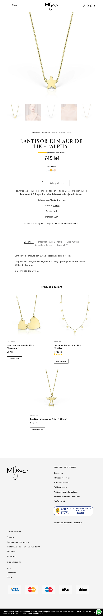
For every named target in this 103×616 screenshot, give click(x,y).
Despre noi (58, 473)
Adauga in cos (57, 183)
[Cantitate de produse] (37, 183)
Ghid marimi (73, 241)
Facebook (11, 551)
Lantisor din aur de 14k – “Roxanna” (21, 347)
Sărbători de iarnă (70, 223)
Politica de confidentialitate (66, 491)
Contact (10, 537)
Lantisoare (45, 132)
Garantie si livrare (43, 245)
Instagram (11, 556)
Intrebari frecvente (62, 477)
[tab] (29, 242)
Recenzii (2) (62, 245)
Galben (57, 200)
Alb (51, 200)
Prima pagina (36, 132)
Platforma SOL (60, 501)
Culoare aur (51, 166)
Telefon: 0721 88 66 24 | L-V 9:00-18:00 (23, 546)
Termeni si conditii (61, 482)
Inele (9, 568)
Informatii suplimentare (50, 241)
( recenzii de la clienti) (56, 152)
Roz (64, 200)
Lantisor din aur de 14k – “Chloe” (48, 419)
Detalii (42, 613)
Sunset (56, 205)
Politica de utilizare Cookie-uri (67, 496)
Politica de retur (61, 487)
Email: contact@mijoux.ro (18, 542)
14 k (55, 211)
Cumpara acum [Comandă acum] (14, 358)
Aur (56, 216)
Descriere (29, 241)
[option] (47, 170)
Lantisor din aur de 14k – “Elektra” (67, 347)
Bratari (10, 577)
